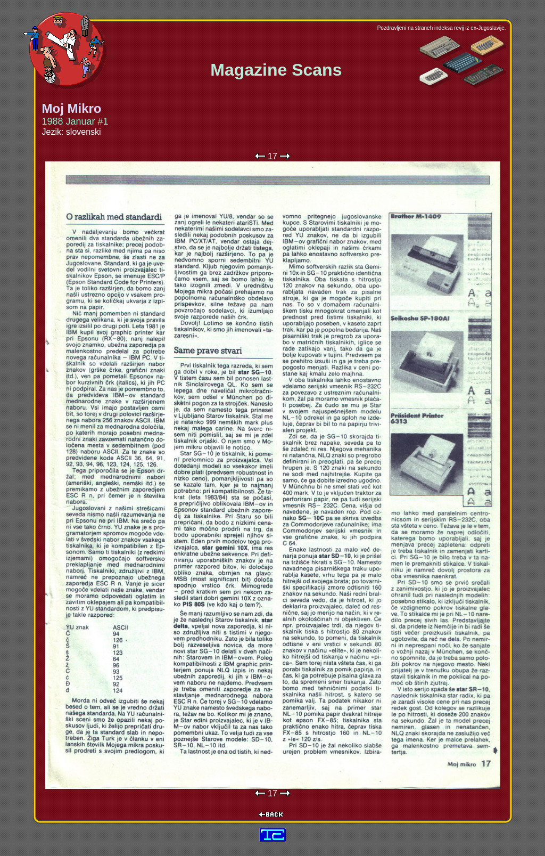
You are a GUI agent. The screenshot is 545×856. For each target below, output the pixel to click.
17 (272, 156)
